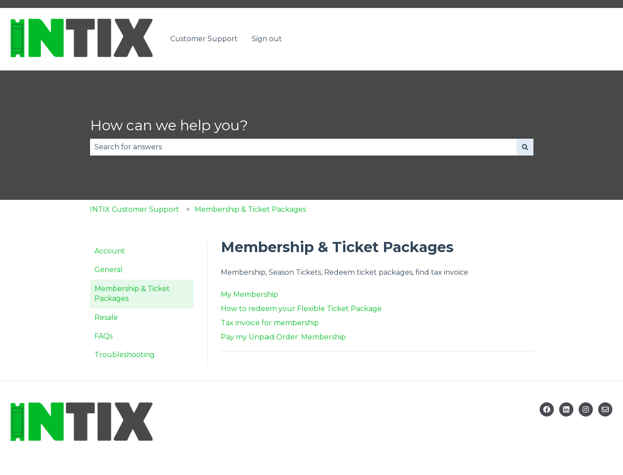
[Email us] (605, 409)
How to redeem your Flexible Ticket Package (301, 308)
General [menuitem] (108, 269)
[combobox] (303, 147)
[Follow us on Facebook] (547, 409)
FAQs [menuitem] (103, 336)
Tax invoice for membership (270, 323)
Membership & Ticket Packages (250, 209)
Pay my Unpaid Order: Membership (283, 337)
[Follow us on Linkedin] (566, 409)
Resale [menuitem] (106, 317)
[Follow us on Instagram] (586, 409)
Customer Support (204, 39)
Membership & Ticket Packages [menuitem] (132, 293)
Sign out (267, 39)
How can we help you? (169, 125)
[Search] (525, 147)
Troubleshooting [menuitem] (124, 354)
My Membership (249, 294)
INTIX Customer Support (134, 209)
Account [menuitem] (109, 251)
